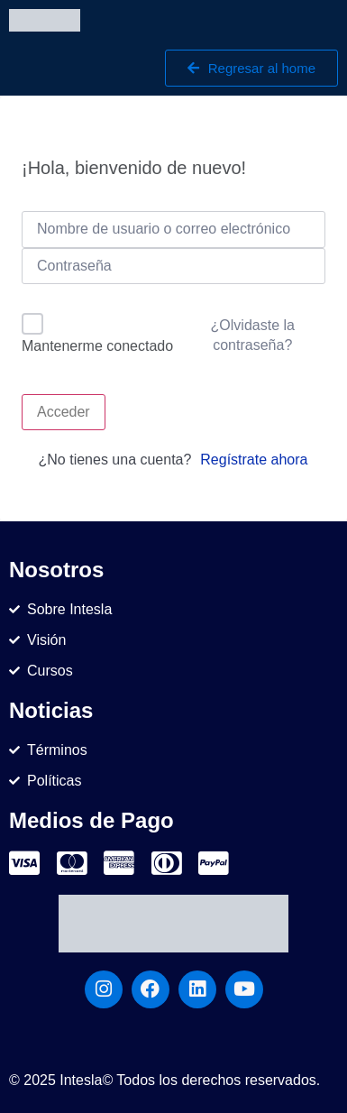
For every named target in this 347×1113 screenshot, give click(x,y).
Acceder (63, 411)
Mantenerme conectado (97, 346)
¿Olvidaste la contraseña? (253, 335)
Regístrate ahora (253, 459)
